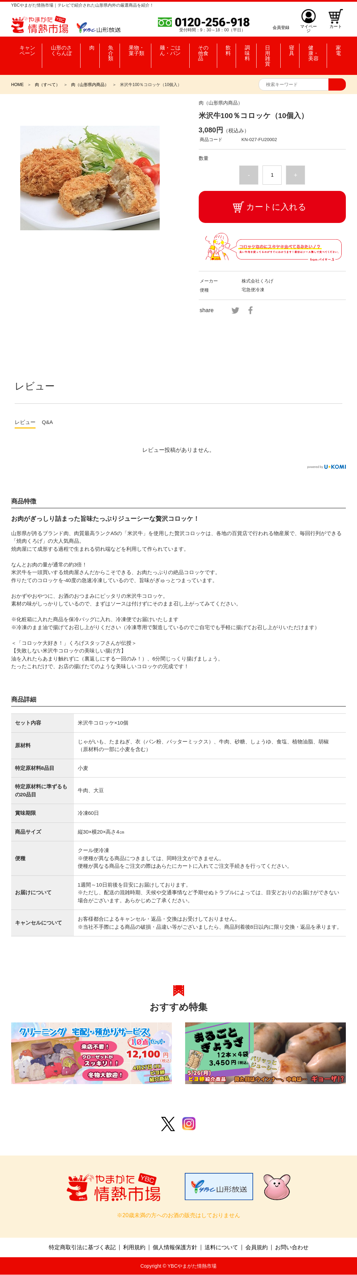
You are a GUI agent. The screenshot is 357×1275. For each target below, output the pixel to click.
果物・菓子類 (137, 49)
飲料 (232, 49)
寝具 (292, 49)
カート (335, 27)
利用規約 (134, 1248)
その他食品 (210, 49)
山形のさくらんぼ (64, 49)
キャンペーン (28, 49)
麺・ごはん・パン (173, 49)
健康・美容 (315, 49)
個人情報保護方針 (175, 1248)
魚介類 (109, 49)
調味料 (250, 49)
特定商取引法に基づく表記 (82, 1248)
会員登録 (279, 27)
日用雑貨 (273, 49)
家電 (337, 49)
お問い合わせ (292, 1248)
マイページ (307, 27)
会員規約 (256, 1248)
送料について (221, 1248)
